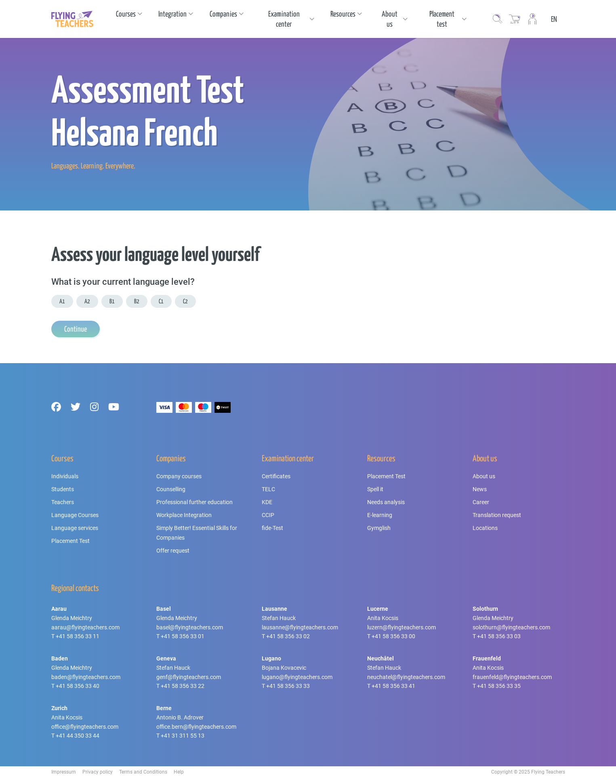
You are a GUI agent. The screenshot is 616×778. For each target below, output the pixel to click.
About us (484, 476)
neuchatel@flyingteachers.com (406, 677)
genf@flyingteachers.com (188, 677)
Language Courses (75, 515)
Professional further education (194, 502)
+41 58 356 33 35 (499, 686)
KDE (267, 502)
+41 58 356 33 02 (288, 636)
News (480, 489)
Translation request (497, 515)
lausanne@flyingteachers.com (300, 627)
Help (179, 772)
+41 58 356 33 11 (77, 636)
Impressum (63, 772)
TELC (268, 489)
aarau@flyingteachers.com (85, 627)
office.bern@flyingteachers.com (196, 726)
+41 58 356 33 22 (182, 686)
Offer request (172, 550)
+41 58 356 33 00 (393, 636)
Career (481, 502)
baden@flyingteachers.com (85, 677)
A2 (87, 301)
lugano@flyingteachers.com (297, 677)
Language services (74, 528)
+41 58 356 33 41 (393, 686)
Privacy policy (97, 772)
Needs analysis (386, 502)
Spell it (375, 489)
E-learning (379, 515)
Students (62, 489)
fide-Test (272, 528)
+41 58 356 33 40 (77, 686)
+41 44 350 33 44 (77, 735)
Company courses (179, 476)
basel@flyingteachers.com (189, 627)
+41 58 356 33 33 (288, 686)
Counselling (170, 489)
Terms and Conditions (143, 772)
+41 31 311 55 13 (182, 735)
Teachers (62, 502)
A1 (62, 301)
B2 (136, 301)
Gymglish (379, 528)
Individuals (64, 476)
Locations (485, 528)
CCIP (268, 515)
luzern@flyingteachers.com (401, 627)
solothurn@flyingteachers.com (511, 627)
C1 (161, 301)
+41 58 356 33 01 (182, 636)
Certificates (276, 476)
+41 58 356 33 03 (499, 636)
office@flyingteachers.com (84, 726)
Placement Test (70, 541)
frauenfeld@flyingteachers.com (512, 677)
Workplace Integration (184, 515)
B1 (112, 301)
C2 (185, 301)
